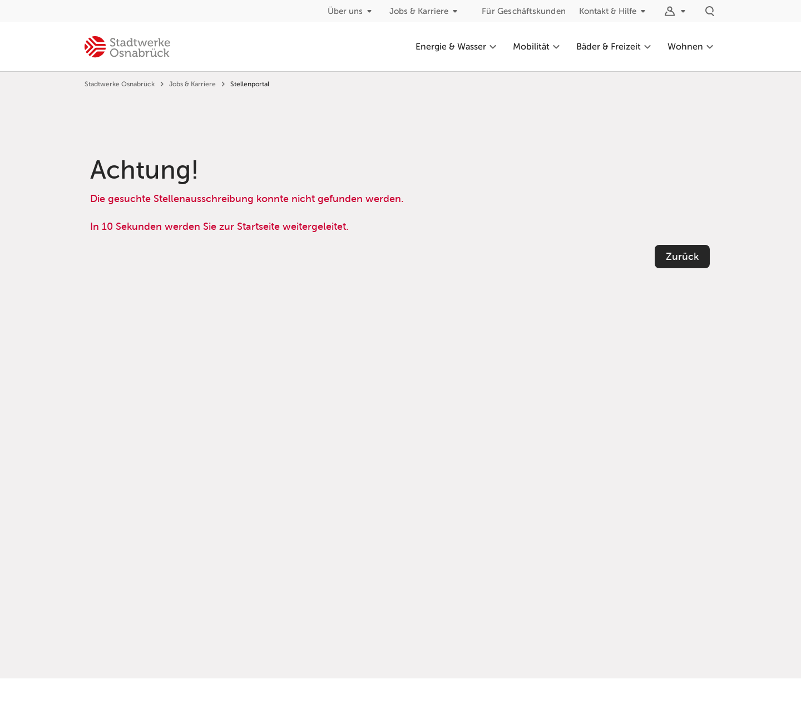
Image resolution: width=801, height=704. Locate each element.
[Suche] (709, 11)
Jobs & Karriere (425, 11)
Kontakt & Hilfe (614, 11)
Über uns (352, 11)
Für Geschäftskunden (524, 11)
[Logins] (676, 11)
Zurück (682, 256)
